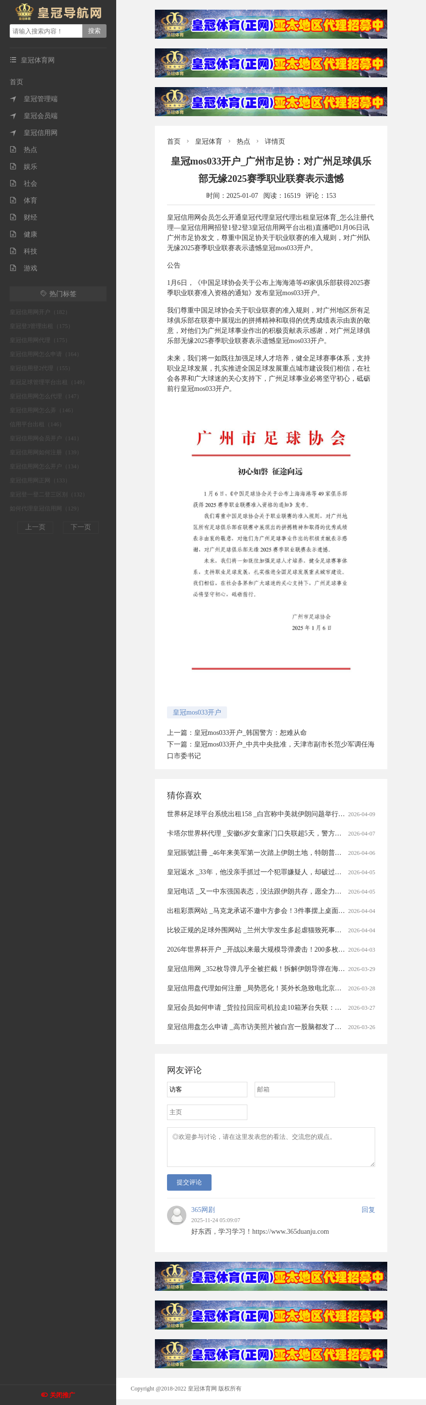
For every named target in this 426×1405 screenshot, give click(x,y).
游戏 (23, 268)
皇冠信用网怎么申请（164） (46, 354)
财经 (23, 217)
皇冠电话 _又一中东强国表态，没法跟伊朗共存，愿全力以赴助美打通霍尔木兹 (285, 891)
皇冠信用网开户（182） (40, 312)
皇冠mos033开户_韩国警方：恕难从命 (250, 732)
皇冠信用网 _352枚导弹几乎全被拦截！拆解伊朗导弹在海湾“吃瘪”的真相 (276, 968)
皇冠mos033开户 (197, 712)
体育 (23, 200)
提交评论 (189, 1188)
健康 (23, 234)
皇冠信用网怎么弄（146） (43, 410)
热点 (23, 149)
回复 (368, 1215)
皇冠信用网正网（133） (40, 480)
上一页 (35, 527)
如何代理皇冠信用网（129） (46, 508)
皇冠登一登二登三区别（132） (49, 494)
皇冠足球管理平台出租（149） (49, 382)
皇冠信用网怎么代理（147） (46, 396)
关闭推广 (62, 1395)
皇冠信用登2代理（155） (42, 368)
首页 (16, 82)
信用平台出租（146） (37, 424)
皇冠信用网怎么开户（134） (46, 466)
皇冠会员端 (34, 116)
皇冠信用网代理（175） (40, 340)
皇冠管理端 (34, 99)
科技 (23, 251)
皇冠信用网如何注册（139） (46, 452)
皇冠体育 (208, 141)
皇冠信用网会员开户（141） (46, 438)
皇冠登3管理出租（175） (42, 326)
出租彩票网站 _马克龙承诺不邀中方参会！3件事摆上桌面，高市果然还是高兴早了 (290, 910)
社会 (23, 183)
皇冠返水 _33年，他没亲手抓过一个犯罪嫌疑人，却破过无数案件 (264, 872)
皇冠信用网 (34, 132)
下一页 (81, 527)
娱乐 (23, 166)
